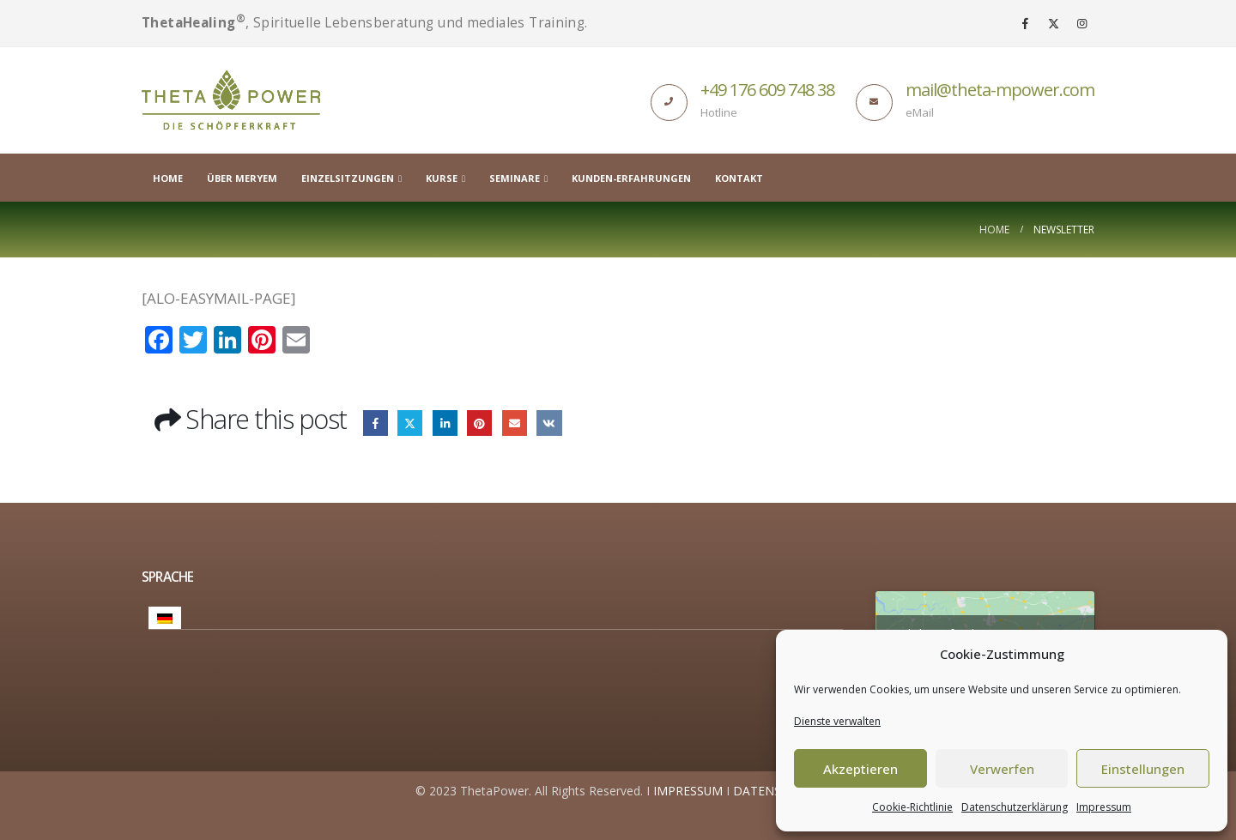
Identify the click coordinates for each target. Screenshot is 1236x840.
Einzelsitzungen (347, 178)
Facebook (375, 422)
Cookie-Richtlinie (912, 807)
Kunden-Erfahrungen (631, 178)
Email (514, 422)
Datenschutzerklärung (1014, 807)
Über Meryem (242, 178)
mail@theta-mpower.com (1000, 89)
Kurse (441, 178)
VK (548, 422)
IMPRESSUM (688, 791)
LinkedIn (445, 422)
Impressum (1103, 807)
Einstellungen (1142, 768)
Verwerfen (1002, 768)
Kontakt (739, 178)
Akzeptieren (860, 768)
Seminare (514, 178)
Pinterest (479, 422)
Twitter (409, 422)
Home (168, 178)
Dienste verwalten (837, 721)
